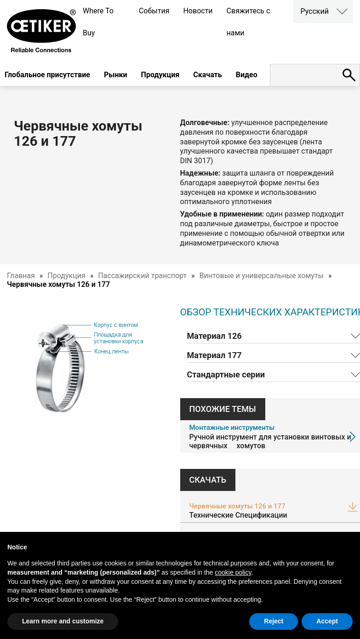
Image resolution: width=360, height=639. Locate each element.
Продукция (160, 74)
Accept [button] (327, 621)
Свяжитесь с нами (248, 21)
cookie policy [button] (233, 572)
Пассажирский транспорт (142, 275)
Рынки (115, 74)
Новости (197, 10)
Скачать (207, 74)
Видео (246, 74)
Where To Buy (98, 21)
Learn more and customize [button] (62, 621)
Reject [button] (273, 621)
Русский (314, 11)
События (154, 10)
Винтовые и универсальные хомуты (262, 275)
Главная (21, 275)
